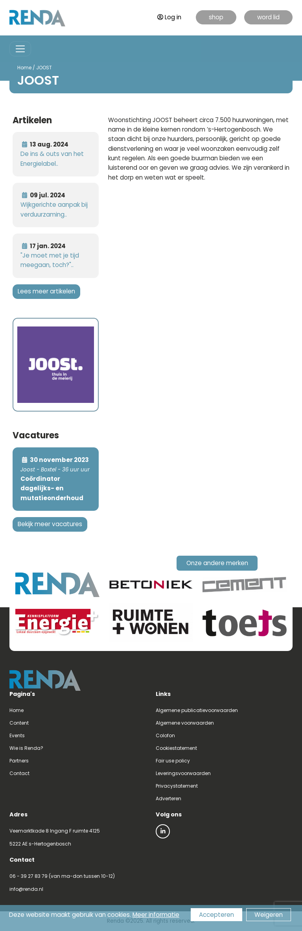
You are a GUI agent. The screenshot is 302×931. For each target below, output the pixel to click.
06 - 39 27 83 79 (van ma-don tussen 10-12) (62, 876)
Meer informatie (156, 915)
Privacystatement (177, 786)
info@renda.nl (26, 889)
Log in (169, 17)
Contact (19, 773)
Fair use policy (173, 760)
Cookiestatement (176, 748)
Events (17, 735)
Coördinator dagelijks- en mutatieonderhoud (51, 488)
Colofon (165, 735)
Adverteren (168, 798)
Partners (19, 760)
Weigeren (268, 915)
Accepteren (216, 915)
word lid (268, 17)
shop (216, 17)
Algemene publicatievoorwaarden (197, 710)
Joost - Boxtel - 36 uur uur (55, 469)
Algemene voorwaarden (185, 723)
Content (19, 723)
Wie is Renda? (26, 748)
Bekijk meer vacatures (50, 524)
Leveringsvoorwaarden (183, 773)
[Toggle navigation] (20, 49)
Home (24, 67)
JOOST (44, 67)
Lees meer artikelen (46, 291)
